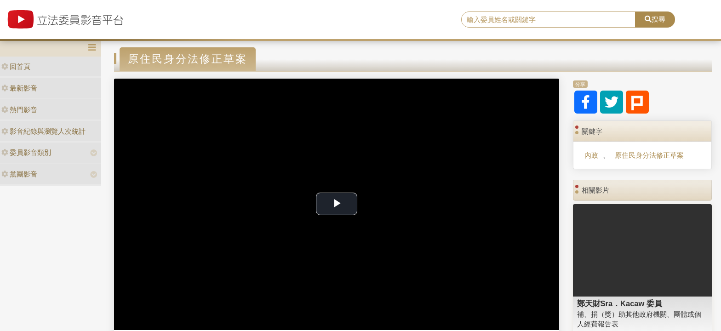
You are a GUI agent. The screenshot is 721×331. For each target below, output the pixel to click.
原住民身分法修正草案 (649, 155)
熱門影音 (19, 110)
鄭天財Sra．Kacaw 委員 (619, 303)
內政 (591, 155)
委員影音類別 (26, 152)
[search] (548, 19)
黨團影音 (19, 174)
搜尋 (655, 19)
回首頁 (15, 66)
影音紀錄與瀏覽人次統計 (43, 131)
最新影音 (19, 88)
